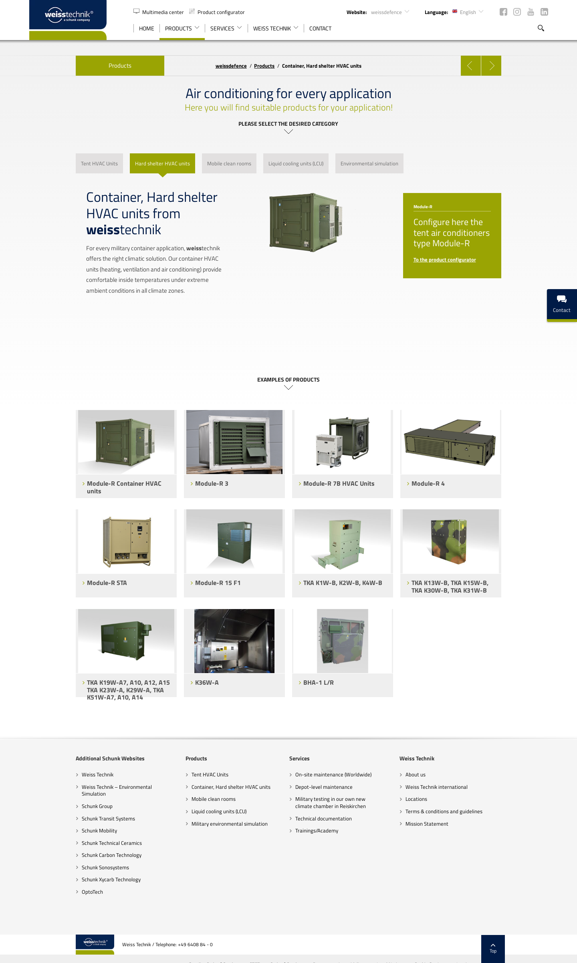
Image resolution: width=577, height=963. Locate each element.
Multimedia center (159, 12)
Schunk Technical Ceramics (65, 843)
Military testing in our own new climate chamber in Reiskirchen (331, 802)
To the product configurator (468, 259)
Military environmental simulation (206, 824)
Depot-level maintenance (324, 787)
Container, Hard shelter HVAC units (207, 787)
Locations (439, 799)
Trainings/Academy (317, 830)
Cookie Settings (477, 944)
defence (231, 66)
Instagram (517, 12)
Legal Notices (437, 944)
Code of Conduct (333, 944)
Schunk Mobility (53, 830)
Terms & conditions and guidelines (467, 811)
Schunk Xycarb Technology (64, 879)
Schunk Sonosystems (59, 867)
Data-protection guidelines (386, 944)
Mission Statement (450, 824)
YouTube (531, 12)
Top (540, 929)
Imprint (510, 944)
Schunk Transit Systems (62, 818)
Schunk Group (50, 806)
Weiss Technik (51, 774)
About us (439, 774)
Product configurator (217, 12)
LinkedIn (544, 12)
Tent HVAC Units (186, 774)
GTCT (301, 944)
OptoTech (45, 892)
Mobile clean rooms (190, 799)
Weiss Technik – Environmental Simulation (70, 790)
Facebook (503, 12)
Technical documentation (324, 818)
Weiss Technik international (460, 787)
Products (73, 65)
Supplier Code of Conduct (261, 944)
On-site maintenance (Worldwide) (334, 774)
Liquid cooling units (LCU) (195, 811)
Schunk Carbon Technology (65, 855)
